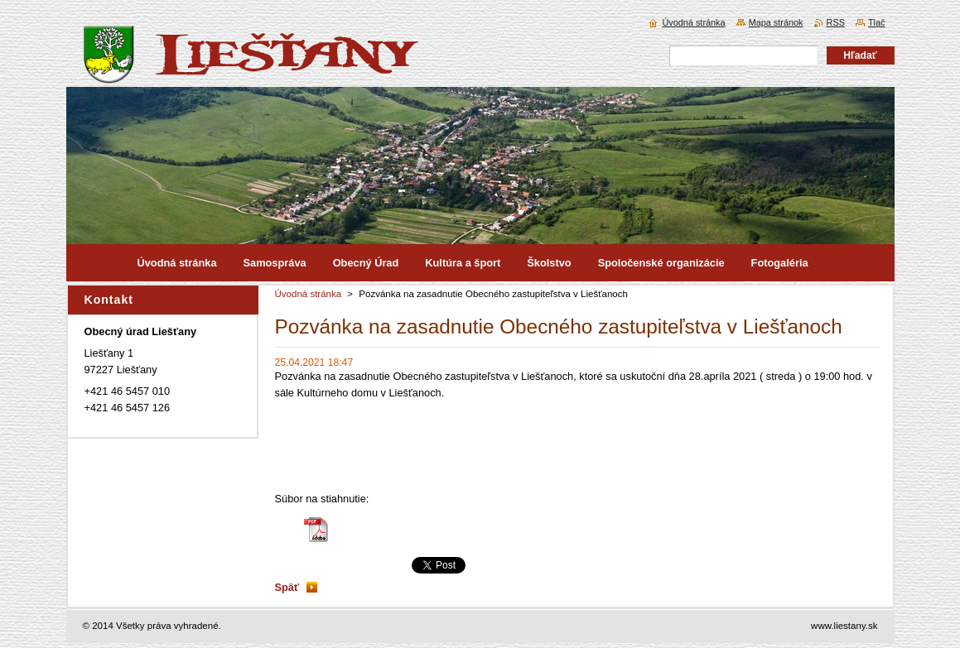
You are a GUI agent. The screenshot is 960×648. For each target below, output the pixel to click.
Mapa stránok (776, 22)
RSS (836, 22)
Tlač (876, 22)
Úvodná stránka (308, 294)
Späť (287, 587)
